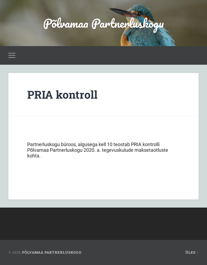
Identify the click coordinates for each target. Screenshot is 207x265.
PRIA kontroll (62, 94)
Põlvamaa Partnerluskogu (103, 23)
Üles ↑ (192, 252)
